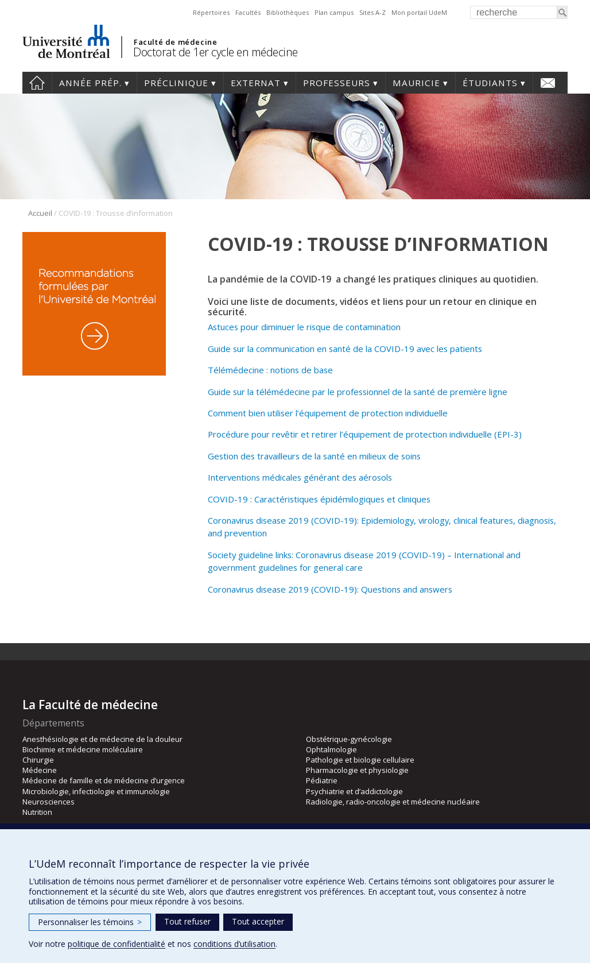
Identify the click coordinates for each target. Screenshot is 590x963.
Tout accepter (258, 921)
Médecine (39, 770)
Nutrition (37, 812)
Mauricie (416, 82)
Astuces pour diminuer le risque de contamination (304, 326)
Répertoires (211, 12)
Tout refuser (187, 921)
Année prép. (90, 82)
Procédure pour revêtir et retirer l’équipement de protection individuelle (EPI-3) (365, 434)
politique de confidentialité (116, 943)
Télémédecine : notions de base (270, 370)
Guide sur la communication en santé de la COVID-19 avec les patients (345, 348)
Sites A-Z (372, 12)
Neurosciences (48, 801)
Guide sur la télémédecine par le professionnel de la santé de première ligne (357, 391)
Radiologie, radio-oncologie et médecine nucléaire (393, 801)
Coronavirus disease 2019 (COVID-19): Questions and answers (330, 589)
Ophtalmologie (331, 749)
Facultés (248, 12)
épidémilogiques (353, 499)
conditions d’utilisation (234, 943)
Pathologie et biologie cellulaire (360, 760)
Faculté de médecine (175, 42)
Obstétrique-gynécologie (349, 739)
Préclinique (176, 82)
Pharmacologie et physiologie (357, 770)
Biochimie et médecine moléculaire (82, 749)
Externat (256, 82)
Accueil (37, 83)
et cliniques (408, 499)
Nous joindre (548, 83)
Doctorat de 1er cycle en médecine (215, 52)
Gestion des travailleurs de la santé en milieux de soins (314, 456)
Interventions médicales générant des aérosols (300, 477)
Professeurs (336, 82)
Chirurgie (38, 760)
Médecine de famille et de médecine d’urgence (103, 780)
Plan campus (334, 12)
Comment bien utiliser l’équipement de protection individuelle (328, 413)
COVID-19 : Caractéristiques (264, 499)
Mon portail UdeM (419, 12)
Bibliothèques (287, 12)
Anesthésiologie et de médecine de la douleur (102, 739)
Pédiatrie (321, 780)
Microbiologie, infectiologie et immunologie (96, 791)
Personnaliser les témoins (90, 921)
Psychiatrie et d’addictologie (354, 791)
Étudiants (490, 82)
